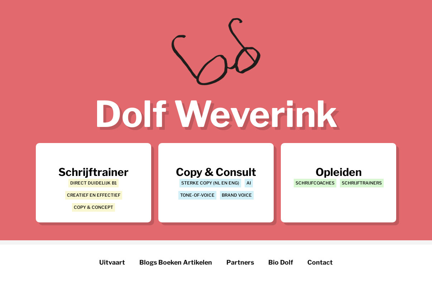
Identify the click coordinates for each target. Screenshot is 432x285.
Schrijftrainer (93, 172)
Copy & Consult (216, 172)
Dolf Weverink (216, 114)
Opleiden (339, 172)
